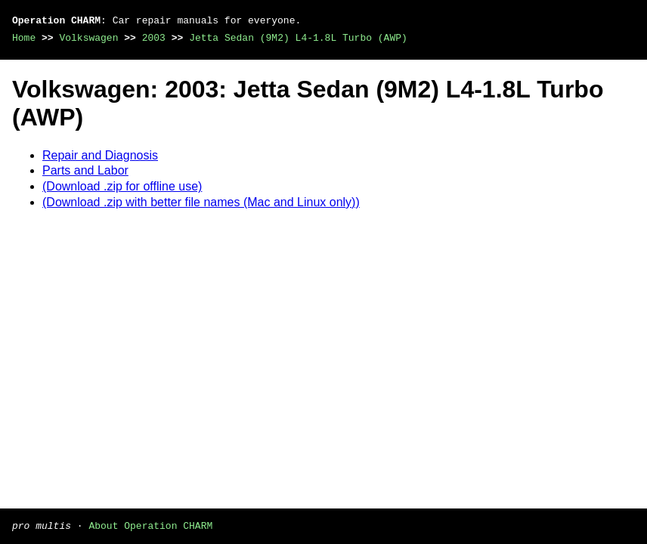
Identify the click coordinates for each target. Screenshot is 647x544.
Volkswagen (88, 38)
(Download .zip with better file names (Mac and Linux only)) (201, 202)
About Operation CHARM (150, 525)
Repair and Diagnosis (100, 155)
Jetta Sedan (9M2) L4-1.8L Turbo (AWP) (298, 38)
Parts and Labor (85, 170)
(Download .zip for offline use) (122, 186)
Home (24, 38)
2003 (154, 38)
